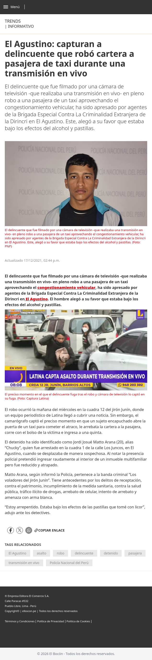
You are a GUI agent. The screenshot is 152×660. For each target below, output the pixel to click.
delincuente (84, 553)
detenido (111, 553)
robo (60, 553)
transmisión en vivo (24, 562)
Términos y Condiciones (19, 621)
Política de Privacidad (50, 621)
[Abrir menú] (15, 7)
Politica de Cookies (78, 621)
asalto (41, 553)
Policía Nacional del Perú (69, 562)
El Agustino (17, 553)
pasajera (135, 553)
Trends (13, 21)
